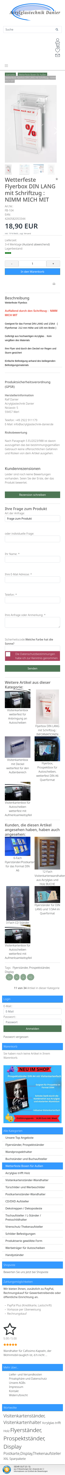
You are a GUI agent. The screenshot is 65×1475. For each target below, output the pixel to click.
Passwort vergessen (15, 1037)
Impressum (16, 1387)
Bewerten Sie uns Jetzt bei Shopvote (25, 1272)
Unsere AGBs (17, 1383)
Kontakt (14, 1391)
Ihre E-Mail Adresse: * (18, 574)
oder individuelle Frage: (19, 533)
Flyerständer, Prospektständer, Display (24, 1438)
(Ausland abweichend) (36, 244)
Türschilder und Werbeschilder (25, 1187)
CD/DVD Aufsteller (17, 1201)
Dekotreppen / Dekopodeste (23, 1208)
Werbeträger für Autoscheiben (25, 1248)
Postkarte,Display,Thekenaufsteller (32, 1453)
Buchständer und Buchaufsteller (26, 1159)
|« (9, 977)
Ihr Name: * (12, 554)
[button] (56, 131)
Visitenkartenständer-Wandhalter (27, 1180)
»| (30, 977)
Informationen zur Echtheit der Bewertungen (31, 1471)
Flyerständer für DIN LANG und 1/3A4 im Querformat (47, 909)
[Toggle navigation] (6, 65)
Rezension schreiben (32, 495)
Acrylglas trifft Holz (17, 1173)
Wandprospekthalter (18, 1152)
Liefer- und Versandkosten (25, 1374)
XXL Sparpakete (14, 1458)
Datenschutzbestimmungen (37, 654)
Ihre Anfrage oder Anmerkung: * (25, 615)
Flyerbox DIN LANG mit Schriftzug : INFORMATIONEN (47, 730)
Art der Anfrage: (15, 513)
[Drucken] (54, 284)
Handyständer (14, 1255)
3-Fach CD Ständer (17, 923)
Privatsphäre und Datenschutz (28, 1378)
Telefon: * (11, 595)
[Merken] (57, 179)
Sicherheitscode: (15, 639)
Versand (27, 233)
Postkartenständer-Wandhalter (25, 1194)
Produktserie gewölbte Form (23, 1241)
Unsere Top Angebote (19, 1138)
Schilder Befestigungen (20, 1234)
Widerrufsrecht (18, 1395)
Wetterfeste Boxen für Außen (24, 1166)
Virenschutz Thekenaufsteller (24, 1227)
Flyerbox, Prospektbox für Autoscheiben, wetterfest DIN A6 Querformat (47, 771)
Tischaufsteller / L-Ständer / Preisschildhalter (23, 1217)
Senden (32, 668)
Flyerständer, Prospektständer (24, 1145)
